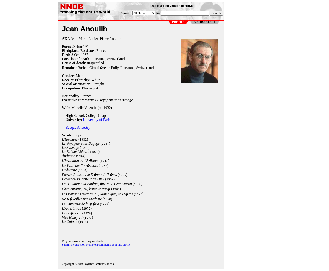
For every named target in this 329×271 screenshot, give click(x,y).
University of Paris (97, 120)
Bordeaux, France (93, 51)
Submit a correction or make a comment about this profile (96, 244)
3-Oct (75, 55)
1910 (86, 46)
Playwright (90, 88)
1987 (84, 55)
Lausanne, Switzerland (108, 59)
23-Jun (77, 46)
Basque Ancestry (78, 127)
